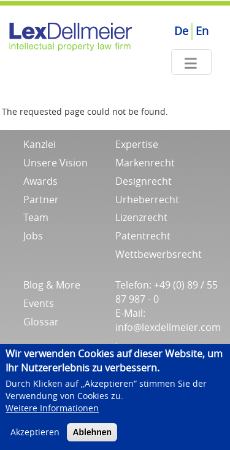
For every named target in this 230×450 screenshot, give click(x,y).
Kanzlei (39, 144)
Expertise (136, 144)
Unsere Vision (55, 162)
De (181, 30)
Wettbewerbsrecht (158, 254)
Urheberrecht (147, 199)
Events (38, 303)
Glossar (41, 321)
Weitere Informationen (52, 411)
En (202, 30)
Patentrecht (143, 235)
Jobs (33, 235)
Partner (41, 199)
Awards (40, 181)
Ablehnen (92, 435)
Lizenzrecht (141, 217)
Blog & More (51, 285)
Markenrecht (145, 162)
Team (35, 217)
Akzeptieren (34, 435)
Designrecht (143, 181)
